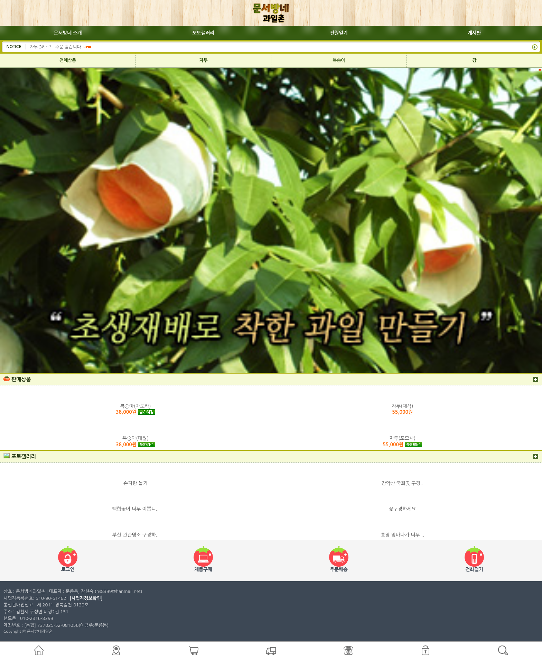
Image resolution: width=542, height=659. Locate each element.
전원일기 (339, 32)
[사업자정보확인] (86, 598)
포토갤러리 (203, 32)
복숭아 (339, 60)
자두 (203, 60)
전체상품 (67, 60)
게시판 (474, 32)
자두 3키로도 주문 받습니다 (56, 46)
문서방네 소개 (68, 32)
